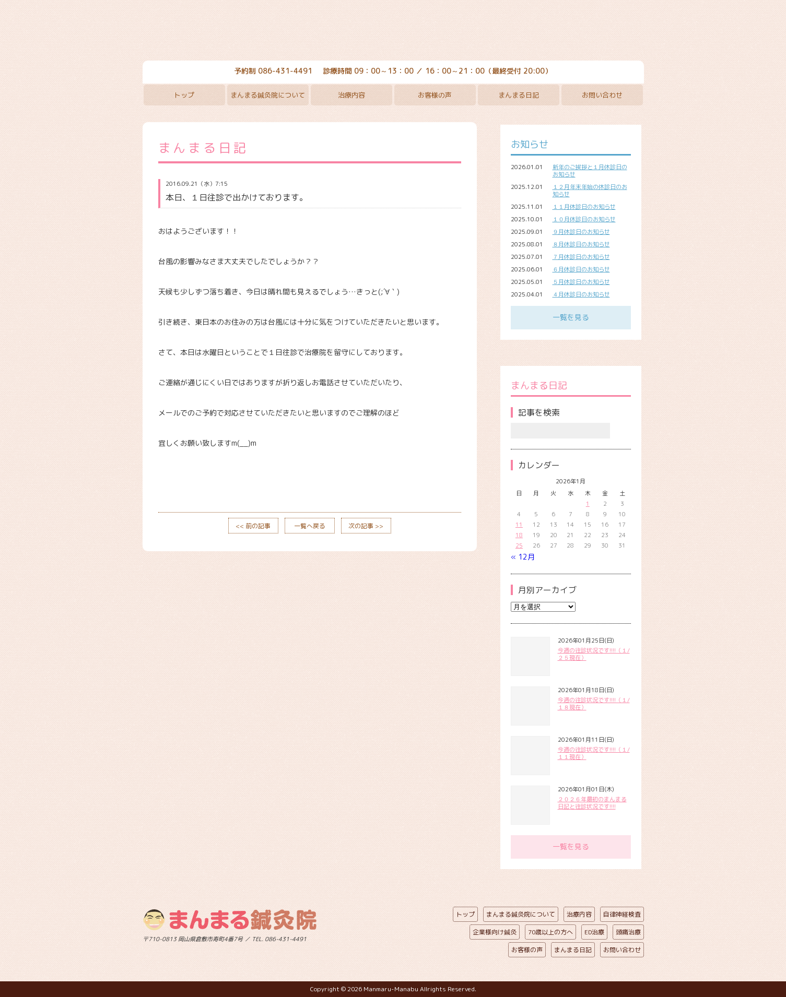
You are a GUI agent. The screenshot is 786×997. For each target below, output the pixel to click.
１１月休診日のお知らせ (584, 207)
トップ (184, 95)
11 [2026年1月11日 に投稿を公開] (519, 524)
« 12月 (523, 557)
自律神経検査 (622, 914)
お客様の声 (435, 95)
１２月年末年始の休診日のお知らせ (590, 190)
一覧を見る (571, 317)
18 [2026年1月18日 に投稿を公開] (519, 535)
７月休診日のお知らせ (581, 257)
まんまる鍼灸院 (393, 31)
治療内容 (351, 95)
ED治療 (594, 932)
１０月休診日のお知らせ (584, 219)
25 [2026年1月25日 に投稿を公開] (519, 545)
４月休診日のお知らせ (581, 294)
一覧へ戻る (309, 525)
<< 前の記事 (253, 525)
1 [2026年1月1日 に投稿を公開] (588, 504)
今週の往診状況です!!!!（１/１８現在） (594, 703)
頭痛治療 (628, 932)
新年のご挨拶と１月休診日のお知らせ (590, 171)
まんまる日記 (518, 95)
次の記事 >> (365, 525)
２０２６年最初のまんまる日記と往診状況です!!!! (592, 803)
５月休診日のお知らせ (581, 282)
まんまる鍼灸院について (267, 95)
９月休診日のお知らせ (581, 232)
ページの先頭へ (385, 937)
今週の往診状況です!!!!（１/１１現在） (594, 753)
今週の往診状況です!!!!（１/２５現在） (594, 654)
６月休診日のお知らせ (581, 269)
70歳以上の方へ (550, 932)
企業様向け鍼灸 (495, 932)
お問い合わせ (602, 95)
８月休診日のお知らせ (581, 244)
